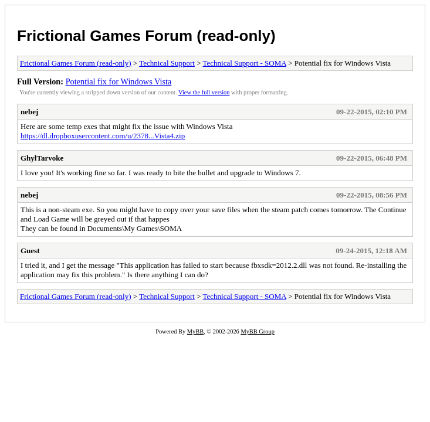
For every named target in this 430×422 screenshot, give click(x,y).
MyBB (195, 331)
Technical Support (167, 63)
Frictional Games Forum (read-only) (146, 36)
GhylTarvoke (42, 158)
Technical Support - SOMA (244, 63)
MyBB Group (257, 331)
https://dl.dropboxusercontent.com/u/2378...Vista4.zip (103, 135)
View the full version (203, 92)
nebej (29, 111)
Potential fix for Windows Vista (119, 81)
